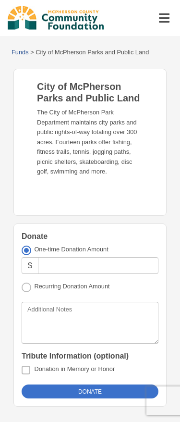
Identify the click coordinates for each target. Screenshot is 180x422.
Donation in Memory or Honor (74, 368)
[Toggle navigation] (164, 18)
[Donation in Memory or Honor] (26, 370)
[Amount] (98, 265)
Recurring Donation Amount (71, 286)
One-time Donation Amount (71, 249)
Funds (20, 52)
